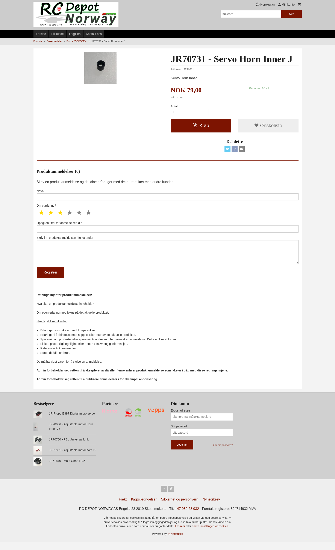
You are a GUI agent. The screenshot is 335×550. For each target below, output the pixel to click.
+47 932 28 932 (187, 516)
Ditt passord (179, 433)
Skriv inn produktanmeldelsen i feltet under (168, 255)
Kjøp (201, 126)
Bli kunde (57, 34)
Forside (41, 34)
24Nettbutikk (175, 541)
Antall (174, 106)
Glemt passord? (223, 452)
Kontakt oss (94, 34)
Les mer (180, 533)
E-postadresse (180, 417)
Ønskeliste (268, 126)
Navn (168, 197)
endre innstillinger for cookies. (210, 533)
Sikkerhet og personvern (179, 507)
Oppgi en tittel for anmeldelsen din (168, 230)
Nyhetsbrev (211, 507)
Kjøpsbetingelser (144, 507)
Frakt (123, 507)
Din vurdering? (46, 208)
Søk (291, 13)
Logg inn (75, 34)
